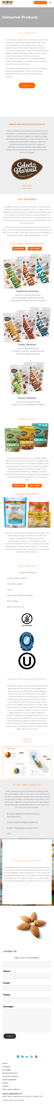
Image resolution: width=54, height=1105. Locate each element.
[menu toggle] (50, 2)
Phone (6, 995)
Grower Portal (40, 2)
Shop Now (19, 249)
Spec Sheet (34, 249)
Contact (5, 1086)
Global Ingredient (9, 1080)
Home (4, 1063)
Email (7, 983)
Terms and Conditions (10, 1089)
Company (6, 1067)
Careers (5, 1083)
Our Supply (6, 1070)
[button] (27, 85)
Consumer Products (10, 1076)
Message (9, 1006)
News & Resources (9, 1073)
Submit (10, 1036)
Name (7, 971)
